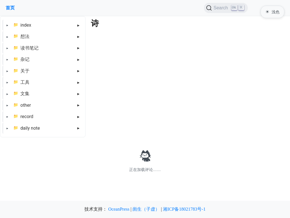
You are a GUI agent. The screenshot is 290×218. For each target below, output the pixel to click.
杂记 (24, 59)
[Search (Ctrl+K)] (226, 8)
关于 (24, 71)
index (25, 25)
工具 (24, 82)
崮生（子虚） (146, 209)
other (25, 105)
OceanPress (118, 209)
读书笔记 (29, 48)
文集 (24, 93)
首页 (10, 7)
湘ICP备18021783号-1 (184, 209)
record (26, 116)
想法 (24, 36)
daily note (30, 128)
